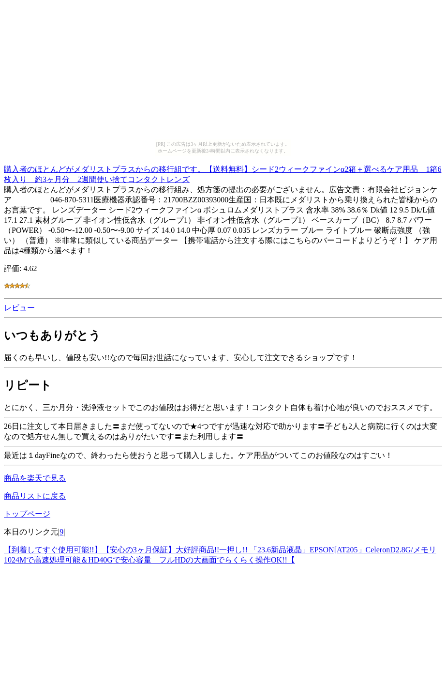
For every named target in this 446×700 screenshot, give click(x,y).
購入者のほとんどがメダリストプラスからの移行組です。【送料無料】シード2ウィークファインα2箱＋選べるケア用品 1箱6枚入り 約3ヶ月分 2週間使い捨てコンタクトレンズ (222, 172)
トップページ (27, 514)
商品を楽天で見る (35, 478)
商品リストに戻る (35, 496)
